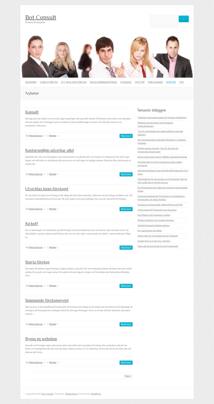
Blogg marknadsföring (103, 82)
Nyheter (171, 82)
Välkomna (30, 82)
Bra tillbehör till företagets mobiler (154, 215)
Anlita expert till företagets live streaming (157, 210)
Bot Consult (40, 17)
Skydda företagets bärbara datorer (154, 225)
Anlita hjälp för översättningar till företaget (158, 235)
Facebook (125, 82)
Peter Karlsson (36, 135)
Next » (128, 376)
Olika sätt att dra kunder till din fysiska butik (158, 246)
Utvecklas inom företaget (46, 188)
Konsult (32, 112)
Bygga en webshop (41, 338)
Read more (126, 135)
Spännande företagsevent (47, 300)
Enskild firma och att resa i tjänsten (154, 241)
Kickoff (31, 223)
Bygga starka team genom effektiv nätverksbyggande (162, 157)
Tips (181, 82)
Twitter (139, 82)
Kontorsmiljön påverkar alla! (49, 150)
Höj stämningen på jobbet (150, 230)
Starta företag (49, 82)
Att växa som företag (74, 82)
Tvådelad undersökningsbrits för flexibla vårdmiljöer (162, 117)
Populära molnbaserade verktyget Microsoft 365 (160, 204)
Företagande (155, 82)
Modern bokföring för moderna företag (156, 220)
